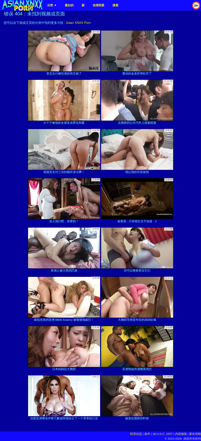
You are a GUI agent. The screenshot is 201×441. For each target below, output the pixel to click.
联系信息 (136, 433)
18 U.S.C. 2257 (163, 433)
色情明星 (98, 5)
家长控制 (195, 433)
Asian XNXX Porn (78, 22)
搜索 (115, 5)
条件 (147, 433)
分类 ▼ (52, 5)
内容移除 (181, 433)
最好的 (69, 5)
